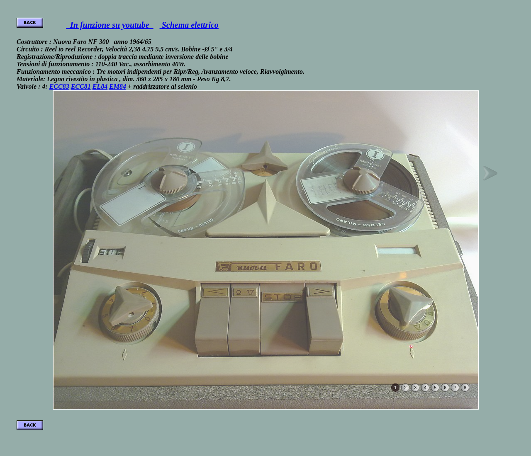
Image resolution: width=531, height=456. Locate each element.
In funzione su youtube (109, 24)
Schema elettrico (189, 24)
